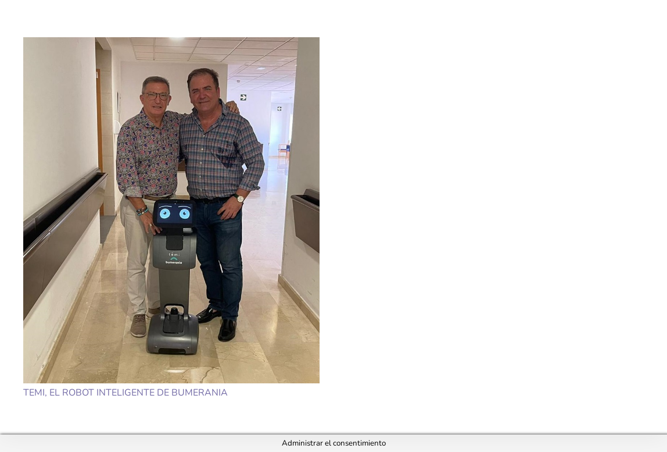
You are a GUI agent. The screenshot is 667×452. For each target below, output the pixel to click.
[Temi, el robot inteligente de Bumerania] (171, 210)
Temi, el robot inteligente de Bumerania (125, 392)
